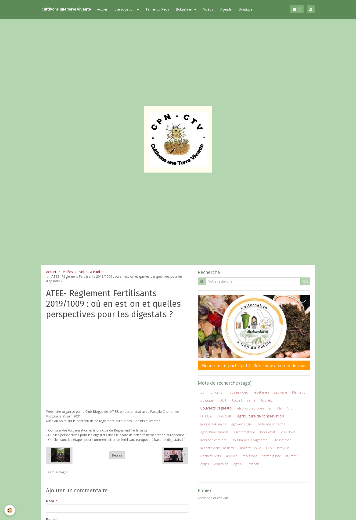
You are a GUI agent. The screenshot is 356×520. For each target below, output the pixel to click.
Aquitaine (221, 464)
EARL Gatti (224, 416)
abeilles (231, 456)
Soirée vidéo (239, 392)
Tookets (267, 400)
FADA (223, 400)
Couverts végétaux (216, 408)
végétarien (261, 392)
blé (279, 408)
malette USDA (250, 448)
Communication (212, 392)
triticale (254, 464)
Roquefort (267, 432)
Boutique (246, 9)
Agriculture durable (214, 432)
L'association (125, 9)
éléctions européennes (254, 408)
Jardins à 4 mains (213, 424)
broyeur (283, 448)
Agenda (227, 9)
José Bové (287, 432)
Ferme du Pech (158, 9)
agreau (238, 464)
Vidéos (209, 9)
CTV (289, 408)
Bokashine (185, 9)
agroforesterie (244, 432)
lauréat (291, 456)
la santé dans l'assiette (217, 448)
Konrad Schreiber (213, 440)
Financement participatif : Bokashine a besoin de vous (254, 365)
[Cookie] (10, 510)
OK (305, 281)
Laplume (280, 392)
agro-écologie (57, 472)
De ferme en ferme (271, 424)
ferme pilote (272, 456)
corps (204, 464)
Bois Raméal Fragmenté (249, 440)
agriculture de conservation (260, 416)
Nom (50, 501)
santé (251, 400)
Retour (117, 455)
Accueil (103, 9)
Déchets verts (210, 456)
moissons (250, 456)
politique (207, 400)
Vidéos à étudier (91, 271)
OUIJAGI (206, 416)
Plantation (299, 392)
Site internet (282, 440)
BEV (269, 448)
